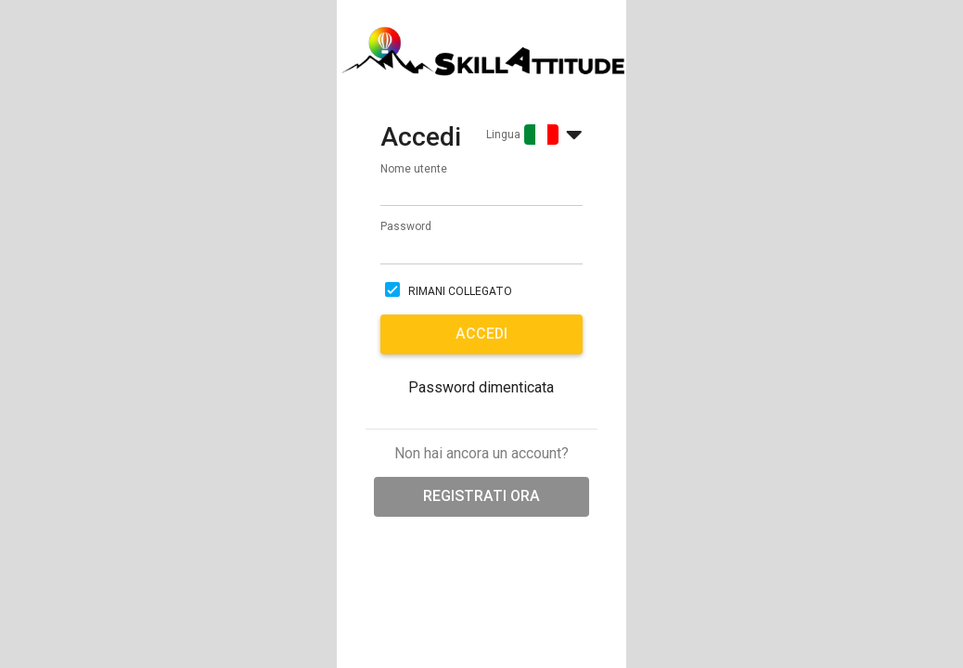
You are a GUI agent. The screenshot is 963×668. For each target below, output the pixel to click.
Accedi (481, 333)
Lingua (503, 134)
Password (405, 226)
